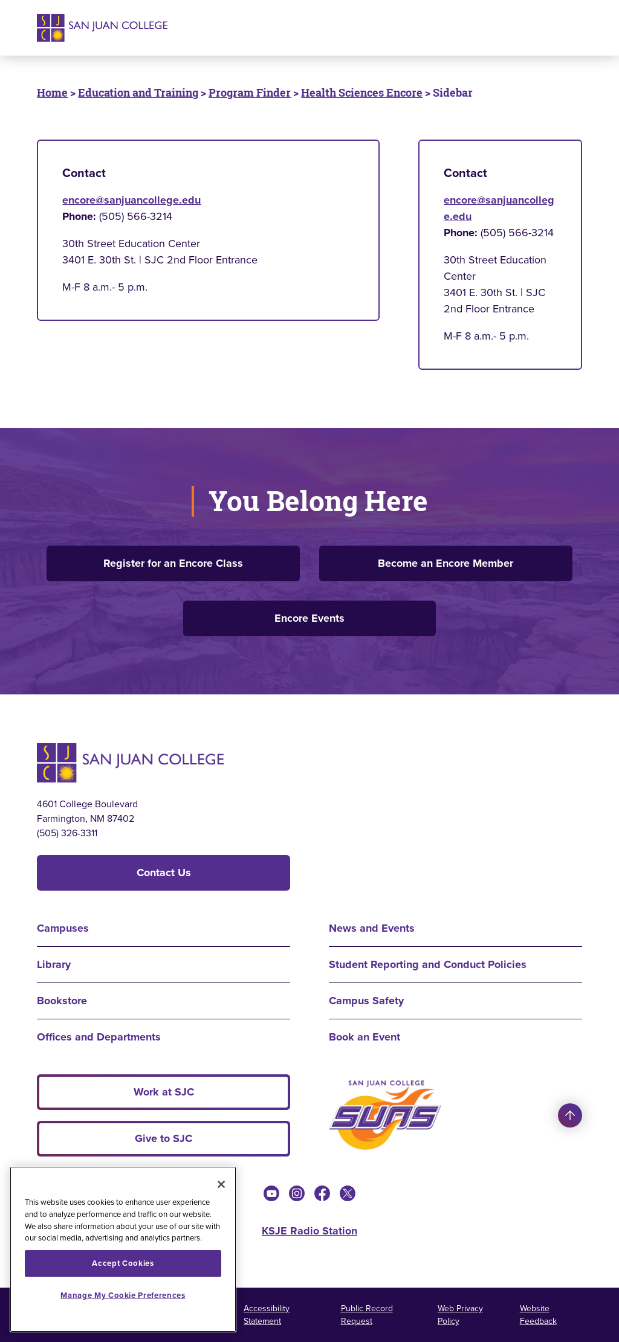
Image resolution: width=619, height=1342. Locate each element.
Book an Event (364, 1037)
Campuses (63, 928)
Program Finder (250, 92)
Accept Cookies (123, 1263)
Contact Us (164, 872)
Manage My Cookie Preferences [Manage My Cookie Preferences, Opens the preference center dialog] (122, 1295)
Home (52, 92)
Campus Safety (366, 1000)
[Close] (221, 1184)
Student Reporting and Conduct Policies (428, 964)
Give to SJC (163, 1138)
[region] (123, 1249)
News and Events (372, 928)
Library (54, 964)
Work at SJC (164, 1092)
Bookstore (62, 1000)
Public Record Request (367, 1314)
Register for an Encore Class (173, 563)
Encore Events (309, 618)
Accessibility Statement (267, 1314)
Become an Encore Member (445, 563)
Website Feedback (538, 1314)
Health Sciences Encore (362, 92)
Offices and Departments (99, 1037)
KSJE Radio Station (309, 1231)
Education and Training (138, 92)
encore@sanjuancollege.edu (131, 200)
